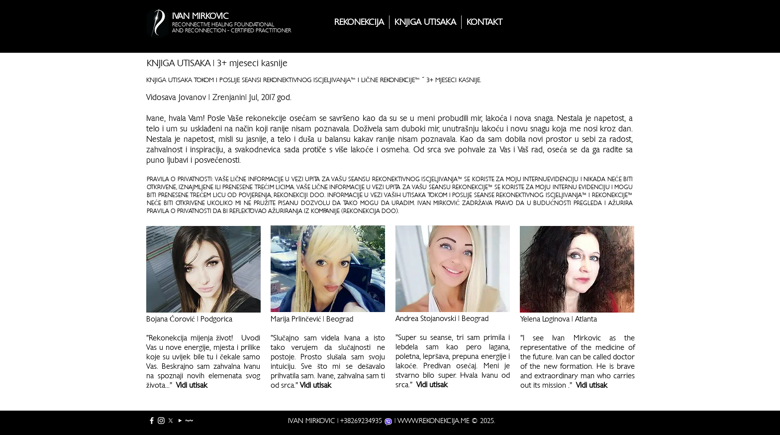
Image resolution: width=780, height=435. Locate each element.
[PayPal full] (189, 420)
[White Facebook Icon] (151, 420)
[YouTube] (180, 420)
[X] (170, 420)
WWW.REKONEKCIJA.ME (433, 420)
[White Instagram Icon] (161, 420)
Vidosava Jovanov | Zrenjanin (195, 97)
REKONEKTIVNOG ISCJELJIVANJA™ (309, 80)
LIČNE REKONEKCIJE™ (390, 80)
